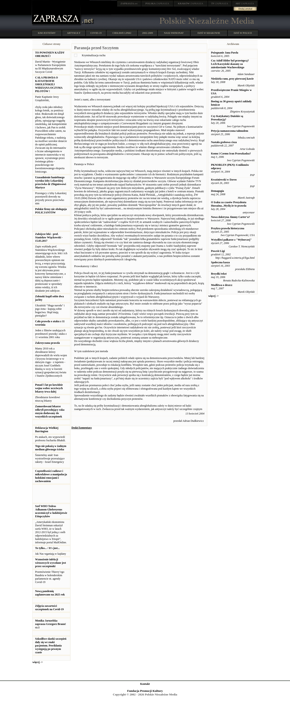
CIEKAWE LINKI (122, 33)
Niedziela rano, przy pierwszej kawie (232, 78)
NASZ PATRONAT (174, 33)
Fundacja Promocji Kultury (145, 690)
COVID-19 (96, 33)
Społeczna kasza (220, 262)
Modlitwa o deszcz (221, 285)
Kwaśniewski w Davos (224, 179)
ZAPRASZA (157, 3)
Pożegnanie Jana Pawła (224, 52)
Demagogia (217, 191)
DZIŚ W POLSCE (243, 33)
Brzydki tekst (219, 273)
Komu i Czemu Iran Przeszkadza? (231, 153)
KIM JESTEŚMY (47, 33)
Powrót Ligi (218, 251)
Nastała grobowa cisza (224, 142)
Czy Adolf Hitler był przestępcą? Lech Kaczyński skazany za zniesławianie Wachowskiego (230, 64)
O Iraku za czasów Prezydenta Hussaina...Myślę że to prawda (228, 204)
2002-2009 (147, 33)
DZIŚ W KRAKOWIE (209, 33)
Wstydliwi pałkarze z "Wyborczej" (231, 239)
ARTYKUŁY (74, 33)
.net (129, 3)
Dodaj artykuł (245, 8)
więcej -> (37, 662)
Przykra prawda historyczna (227, 228)
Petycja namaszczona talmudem (229, 130)
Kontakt (145, 683)
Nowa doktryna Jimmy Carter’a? (230, 217)
